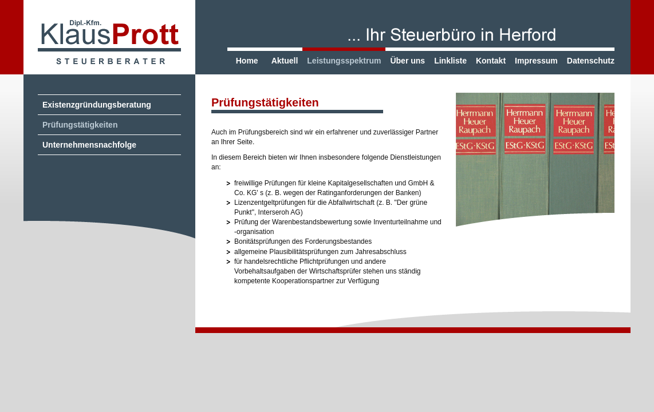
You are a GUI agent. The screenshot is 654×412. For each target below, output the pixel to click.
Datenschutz (590, 60)
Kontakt (491, 60)
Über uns (407, 60)
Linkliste (450, 60)
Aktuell (284, 60)
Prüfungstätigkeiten (79, 124)
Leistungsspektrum (344, 60)
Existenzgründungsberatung (96, 104)
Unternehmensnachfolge (89, 144)
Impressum (536, 60)
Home (247, 60)
